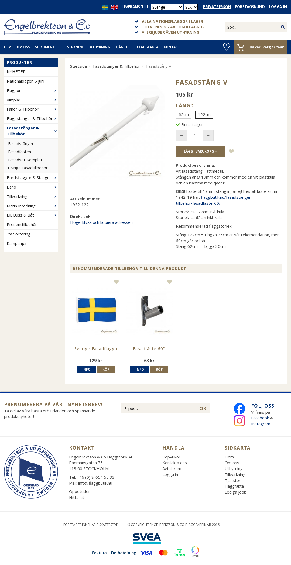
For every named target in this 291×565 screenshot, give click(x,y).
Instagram (261, 423)
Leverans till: (136, 6)
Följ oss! (263, 406)
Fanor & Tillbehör (32, 109)
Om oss (23, 47)
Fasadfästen (19, 151)
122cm (204, 114)
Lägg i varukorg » (200, 151)
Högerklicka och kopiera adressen (101, 222)
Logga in (278, 6)
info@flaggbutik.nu (95, 483)
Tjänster (123, 47)
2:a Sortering (18, 234)
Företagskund (250, 6)
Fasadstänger (21, 143)
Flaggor (32, 90)
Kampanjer (17, 243)
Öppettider (79, 491)
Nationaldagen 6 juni (25, 81)
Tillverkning (72, 47)
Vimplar (32, 99)
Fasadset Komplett (26, 159)
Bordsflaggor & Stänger (32, 177)
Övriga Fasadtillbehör (28, 167)
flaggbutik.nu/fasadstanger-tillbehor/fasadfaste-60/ (214, 200)
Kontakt (172, 47)
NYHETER (16, 71)
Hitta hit (76, 497)
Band (32, 187)
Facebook (260, 417)
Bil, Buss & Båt (32, 215)
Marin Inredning (32, 205)
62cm (184, 114)
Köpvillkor (171, 457)
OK (202, 408)
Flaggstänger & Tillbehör (32, 118)
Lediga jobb (236, 492)
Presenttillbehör (22, 224)
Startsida (78, 66)
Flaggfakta (147, 47)
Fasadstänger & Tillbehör (32, 130)
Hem (7, 47)
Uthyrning (100, 47)
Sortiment (45, 47)
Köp (105, 369)
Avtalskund (172, 468)
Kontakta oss (174, 462)
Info (86, 369)
